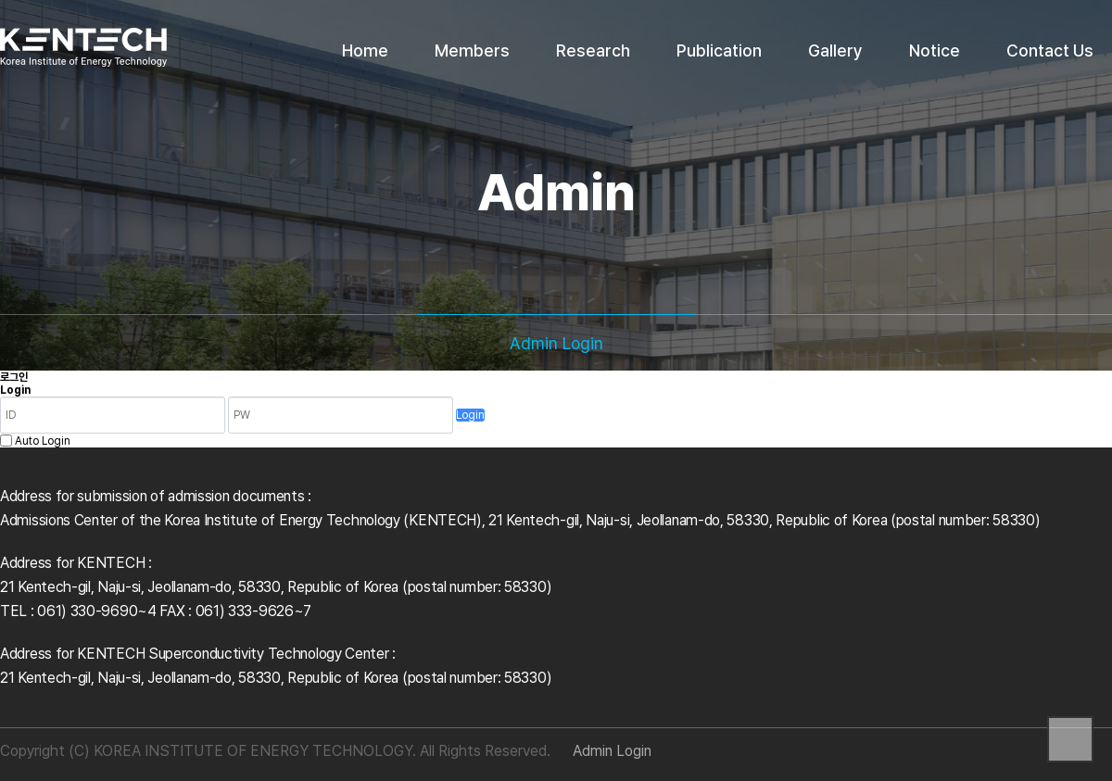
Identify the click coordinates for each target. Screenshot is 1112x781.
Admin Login (612, 751)
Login (470, 415)
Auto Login (42, 441)
